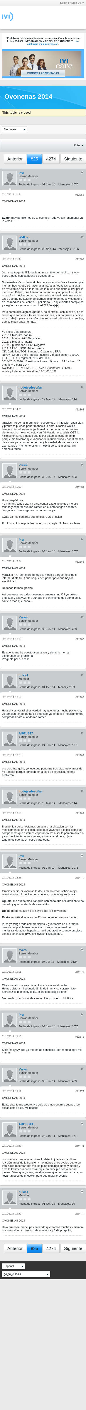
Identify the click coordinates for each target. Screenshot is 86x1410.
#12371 (79, 972)
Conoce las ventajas (43, 73)
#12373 (79, 1091)
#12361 (79, 194)
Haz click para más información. (53, 43)
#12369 (79, 813)
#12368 (79, 755)
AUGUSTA (26, 733)
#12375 (79, 1214)
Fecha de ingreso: (30, 184)
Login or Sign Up (72, 2)
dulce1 (23, 675)
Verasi (23, 465)
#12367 (79, 697)
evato (23, 950)
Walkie (23, 237)
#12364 (79, 487)
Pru (21, 172)
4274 (51, 159)
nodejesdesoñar (30, 387)
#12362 (79, 259)
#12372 (79, 1036)
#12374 (79, 1146)
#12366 (79, 639)
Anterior (15, 159)
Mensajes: (64, 184)
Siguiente (73, 159)
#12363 (79, 409)
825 (34, 159)
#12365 (79, 561)
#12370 (79, 878)
